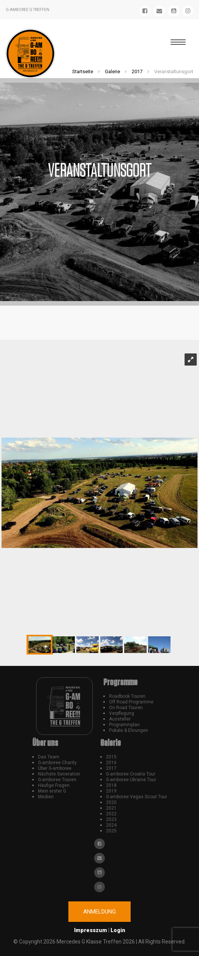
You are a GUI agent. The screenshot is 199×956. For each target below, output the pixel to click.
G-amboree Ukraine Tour (131, 779)
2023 (111, 819)
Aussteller (120, 719)
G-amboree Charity (57, 762)
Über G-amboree (54, 768)
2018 (111, 785)
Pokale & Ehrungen (128, 730)
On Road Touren (126, 707)
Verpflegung (121, 713)
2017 (137, 71)
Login (118, 930)
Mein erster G (52, 791)
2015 (111, 757)
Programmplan (124, 724)
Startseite (82, 71)
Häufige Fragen (53, 785)
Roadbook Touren (127, 696)
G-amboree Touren (57, 779)
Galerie (112, 71)
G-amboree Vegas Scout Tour (136, 796)
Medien (46, 796)
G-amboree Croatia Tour (130, 774)
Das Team (48, 757)
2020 (111, 802)
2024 (111, 825)
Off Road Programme (131, 702)
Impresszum (90, 930)
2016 (111, 762)
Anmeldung (99, 911)
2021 (111, 808)
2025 (111, 831)
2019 (111, 791)
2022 (111, 813)
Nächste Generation (59, 774)
